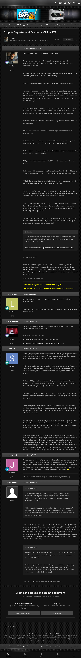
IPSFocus (33, 633)
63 (12, 371)
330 (12, 477)
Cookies (56, 633)
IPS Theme (25, 633)
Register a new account (23, 613)
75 (12, 316)
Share (57, 39)
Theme (40, 633)
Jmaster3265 (12, 455)
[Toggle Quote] (26, 232)
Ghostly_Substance (12, 321)
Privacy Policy (48, 633)
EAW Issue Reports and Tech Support (36, 40)
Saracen (12, 349)
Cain (13, 38)
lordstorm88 (12, 294)
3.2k (12, 70)
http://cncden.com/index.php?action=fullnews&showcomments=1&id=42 (49, 248)
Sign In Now (57, 613)
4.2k (12, 343)
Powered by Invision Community (40, 641)
